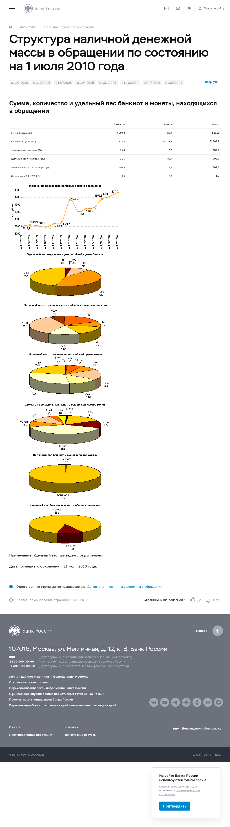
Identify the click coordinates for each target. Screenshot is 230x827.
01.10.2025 (41, 82)
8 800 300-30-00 (21, 661)
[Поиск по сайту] (211, 9)
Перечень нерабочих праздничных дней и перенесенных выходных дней (62, 705)
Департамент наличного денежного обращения (124, 586)
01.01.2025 (107, 82)
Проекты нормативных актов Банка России (41, 699)
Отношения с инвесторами (28, 682)
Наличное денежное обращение (69, 27)
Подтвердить (174, 806)
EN (189, 8)
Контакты (71, 727)
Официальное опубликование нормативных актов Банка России (56, 694)
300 (12, 657)
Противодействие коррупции (30, 734)
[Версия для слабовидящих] (178, 8)
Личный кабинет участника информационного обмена (48, 676)
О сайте (14, 727)
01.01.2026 (19, 82)
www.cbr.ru (185, 786)
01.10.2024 (130, 82)
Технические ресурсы (80, 734)
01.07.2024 (152, 82)
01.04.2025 (85, 82)
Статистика (28, 27)
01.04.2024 (173, 82)
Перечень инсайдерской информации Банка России (47, 688)
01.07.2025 (63, 82)
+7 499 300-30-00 (22, 666)
